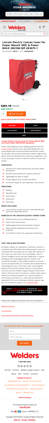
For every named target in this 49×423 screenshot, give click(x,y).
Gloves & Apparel (38, 385)
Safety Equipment (36, 389)
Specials (19, 392)
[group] (24, 77)
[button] (24, 99)
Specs (35, 125)
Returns (17, 420)
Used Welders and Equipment (17, 389)
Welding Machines (14, 381)
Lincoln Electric (7, 149)
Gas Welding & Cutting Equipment (17, 385)
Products (15, 370)
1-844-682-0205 (32, 282)
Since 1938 (22, 30)
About (13, 374)
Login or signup (6, 119)
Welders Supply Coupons (30, 370)
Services (8, 370)
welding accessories (19, 289)
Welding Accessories (8, 306)
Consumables (35, 130)
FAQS (24, 135)
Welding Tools (28, 392)
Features (12, 125)
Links (19, 374)
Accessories (12, 130)
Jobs (42, 370)
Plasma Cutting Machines (32, 381)
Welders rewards (25, 119)
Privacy (24, 420)
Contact (26, 374)
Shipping (31, 420)
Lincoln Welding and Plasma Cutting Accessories (17, 315)
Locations (34, 374)
